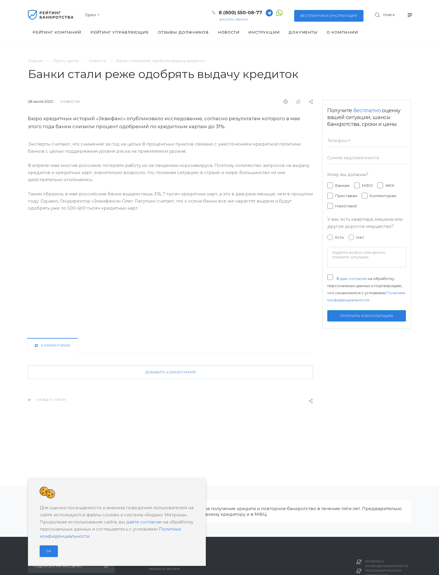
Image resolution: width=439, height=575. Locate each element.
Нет (360, 237)
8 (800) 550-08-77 (240, 12)
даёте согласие (144, 522)
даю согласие (353, 278)
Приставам (346, 195)
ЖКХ (389, 185)
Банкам (342, 185)
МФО (367, 185)
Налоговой (346, 206)
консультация (328, 16)
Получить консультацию (366, 316)
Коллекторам (383, 195)
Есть (339, 237)
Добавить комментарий (170, 372)
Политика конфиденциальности (386, 564)
